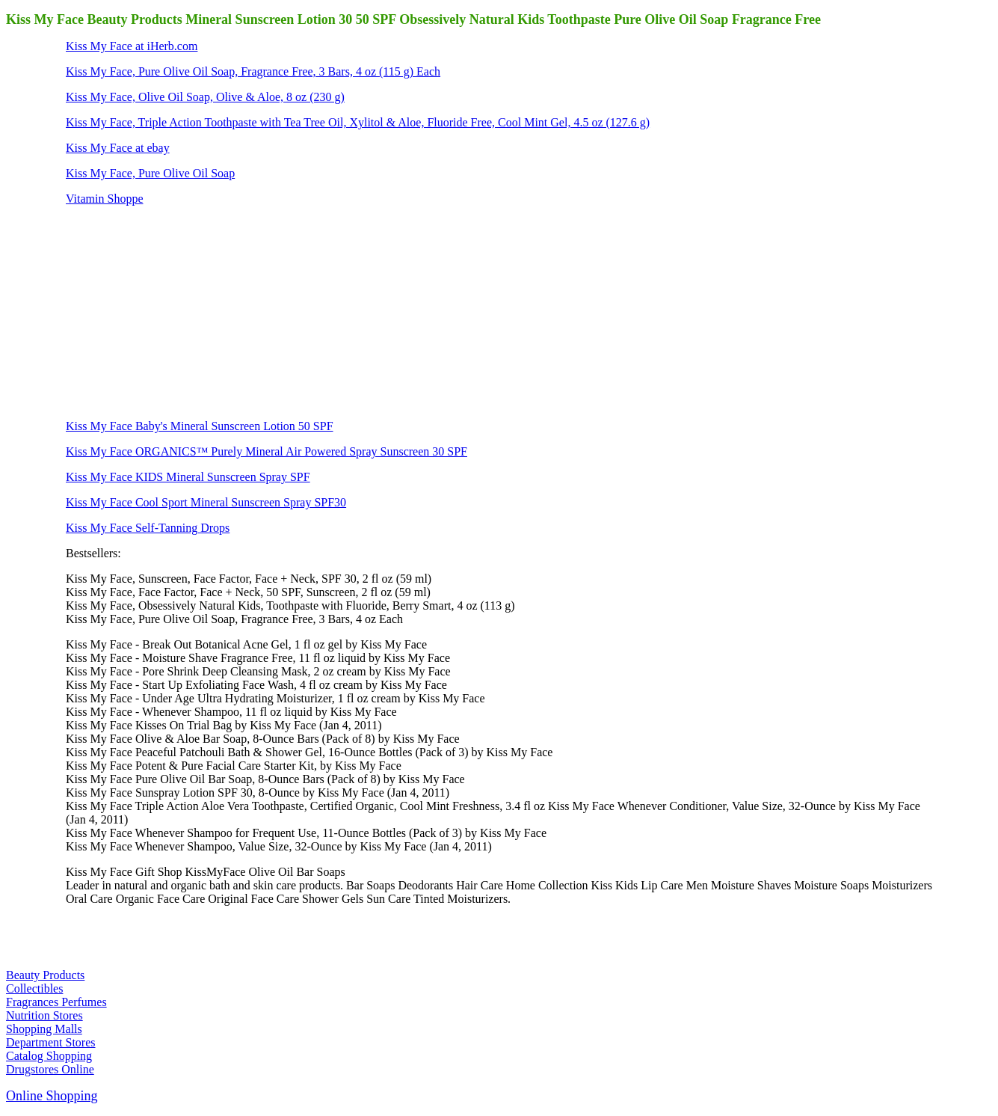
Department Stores (51, 1042)
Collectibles (34, 988)
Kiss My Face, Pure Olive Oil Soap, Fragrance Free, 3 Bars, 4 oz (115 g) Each (253, 71)
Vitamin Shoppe (104, 198)
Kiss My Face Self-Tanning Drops (148, 527)
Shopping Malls (44, 1029)
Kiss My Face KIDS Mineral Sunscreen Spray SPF (188, 476)
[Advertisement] (178, 311)
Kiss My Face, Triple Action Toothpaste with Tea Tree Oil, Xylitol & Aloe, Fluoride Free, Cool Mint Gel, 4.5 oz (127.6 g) (358, 122)
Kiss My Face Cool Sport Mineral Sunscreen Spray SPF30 (206, 502)
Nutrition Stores (44, 1015)
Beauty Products (45, 975)
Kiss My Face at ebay (118, 147)
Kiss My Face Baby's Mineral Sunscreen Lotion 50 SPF (199, 426)
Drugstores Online (50, 1069)
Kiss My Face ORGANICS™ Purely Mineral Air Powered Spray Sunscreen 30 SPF (266, 451)
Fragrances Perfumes (56, 1002)
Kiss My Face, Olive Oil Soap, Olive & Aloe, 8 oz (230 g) (205, 97)
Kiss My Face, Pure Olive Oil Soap (150, 173)
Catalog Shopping (49, 1055)
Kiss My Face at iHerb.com (131, 46)
